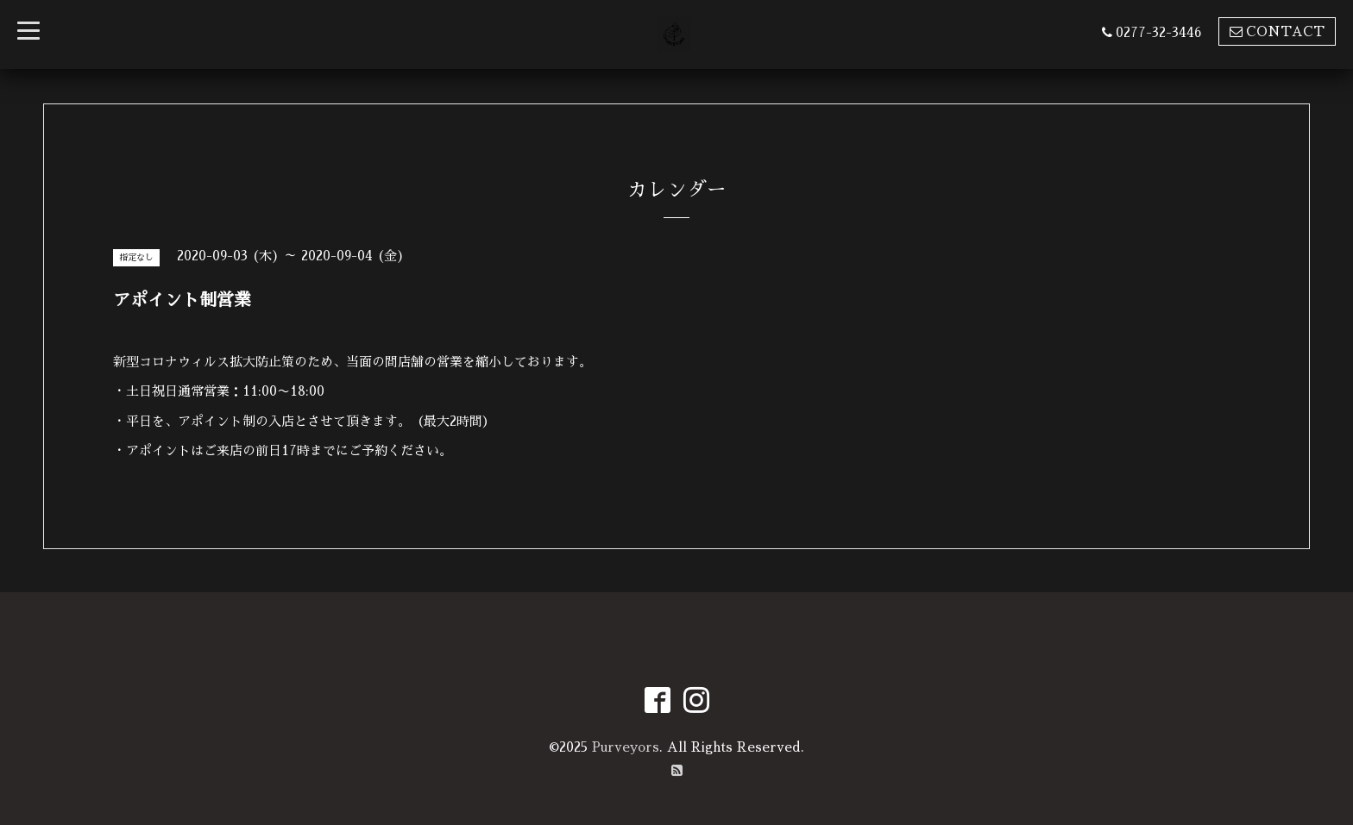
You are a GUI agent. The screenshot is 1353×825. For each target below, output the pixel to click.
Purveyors (625, 747)
